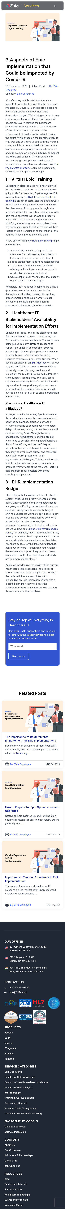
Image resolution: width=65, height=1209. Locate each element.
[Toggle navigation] (55, 6)
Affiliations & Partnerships (18, 1155)
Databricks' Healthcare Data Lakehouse (26, 1082)
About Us (9, 1144)
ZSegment (10, 1048)
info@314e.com (18, 992)
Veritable (9, 1058)
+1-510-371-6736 (19, 987)
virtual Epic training (41, 240)
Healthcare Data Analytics (18, 1087)
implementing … (21, 753)
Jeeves (8, 1032)
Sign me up (18, 656)
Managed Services (14, 1126)
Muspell (8, 1043)
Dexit (7, 1037)
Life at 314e (10, 1160)
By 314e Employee (20, 764)
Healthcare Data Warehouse (19, 1077)
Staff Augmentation (15, 1131)
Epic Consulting (25, 93)
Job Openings (12, 1165)
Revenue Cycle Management (20, 1108)
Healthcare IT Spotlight (17, 1194)
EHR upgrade (39, 362)
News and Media (13, 1205)
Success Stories (13, 1189)
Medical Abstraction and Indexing (23, 1113)
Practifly (9, 1053)
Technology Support (15, 1103)
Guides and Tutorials (15, 1184)
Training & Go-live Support (19, 1097)
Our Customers (12, 1150)
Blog (7, 1178)
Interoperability (12, 1092)
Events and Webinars (16, 1199)
